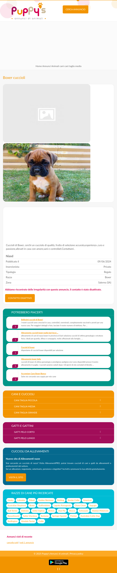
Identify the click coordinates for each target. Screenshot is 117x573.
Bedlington (12, 521)
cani (62, 66)
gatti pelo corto (24, 432)
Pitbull (32, 500)
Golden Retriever (46, 500)
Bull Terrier (12, 510)
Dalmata (25, 510)
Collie (41, 521)
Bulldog (60, 500)
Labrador (21, 500)
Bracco (72, 510)
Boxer (32, 505)
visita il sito (16, 477)
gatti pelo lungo (24, 438)
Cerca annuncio (75, 9)
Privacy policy (76, 553)
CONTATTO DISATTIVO (20, 298)
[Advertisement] (58, 42)
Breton (51, 510)
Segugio (93, 505)
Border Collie (73, 500)
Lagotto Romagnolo (62, 505)
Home (39, 66)
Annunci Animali (50, 66)
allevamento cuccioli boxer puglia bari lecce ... (39, 333)
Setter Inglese (38, 510)
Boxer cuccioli (14, 77)
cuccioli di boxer (27, 347)
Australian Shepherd (17, 505)
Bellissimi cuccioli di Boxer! (32, 320)
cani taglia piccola (25, 400)
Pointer (73, 516)
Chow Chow (80, 505)
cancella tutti (12, 542)
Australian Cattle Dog (90, 516)
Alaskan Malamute (100, 510)
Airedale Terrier (28, 521)
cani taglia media (72, 66)
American (87, 500)
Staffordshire (44, 505)
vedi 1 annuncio (27, 542)
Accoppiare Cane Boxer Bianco (33, 374)
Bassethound (13, 516)
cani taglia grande (25, 412)
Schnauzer (83, 510)
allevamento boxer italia (31, 359)
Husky (10, 500)
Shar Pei (61, 510)
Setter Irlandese (30, 516)
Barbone (44, 516)
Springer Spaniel (59, 516)
